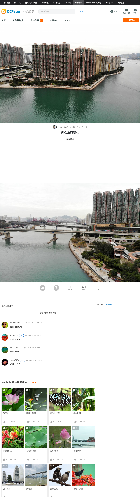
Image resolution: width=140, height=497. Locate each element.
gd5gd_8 (14, 335)
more (34, 382)
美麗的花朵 (7, 451)
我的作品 (36, 20)
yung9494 (14, 360)
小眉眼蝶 (77, 413)
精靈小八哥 (78, 489)
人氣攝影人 (18, 20)
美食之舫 (77, 451)
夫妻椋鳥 (54, 489)
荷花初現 (54, 451)
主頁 (3, 20)
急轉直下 (30, 489)
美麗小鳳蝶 (31, 413)
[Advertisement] (70, 162)
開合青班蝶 (55, 413)
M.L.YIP (14, 347)
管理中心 (54, 20)
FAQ (67, 20)
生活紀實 (109, 305)
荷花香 (6, 413)
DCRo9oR (15, 323)
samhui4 (59, 127)
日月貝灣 (7, 489)
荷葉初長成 (31, 451)
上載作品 (131, 20)
